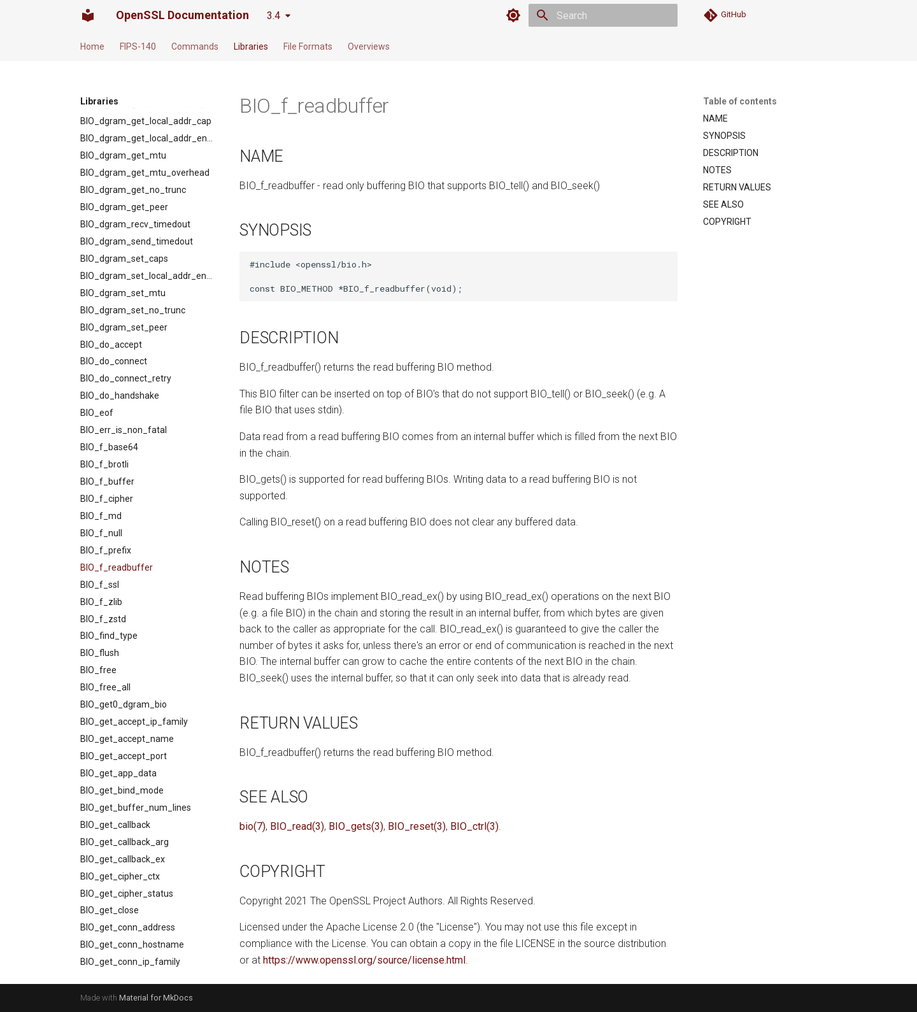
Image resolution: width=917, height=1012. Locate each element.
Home (92, 46)
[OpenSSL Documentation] (88, 15)
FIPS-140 (138, 46)
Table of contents (740, 101)
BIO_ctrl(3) (474, 826)
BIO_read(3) (297, 826)
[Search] (603, 15)
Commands (194, 46)
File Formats (307, 46)
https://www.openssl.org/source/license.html (364, 960)
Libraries (251, 46)
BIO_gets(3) (356, 826)
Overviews (369, 46)
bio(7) (252, 826)
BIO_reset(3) (417, 826)
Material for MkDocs (156, 997)
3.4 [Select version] (273, 16)
